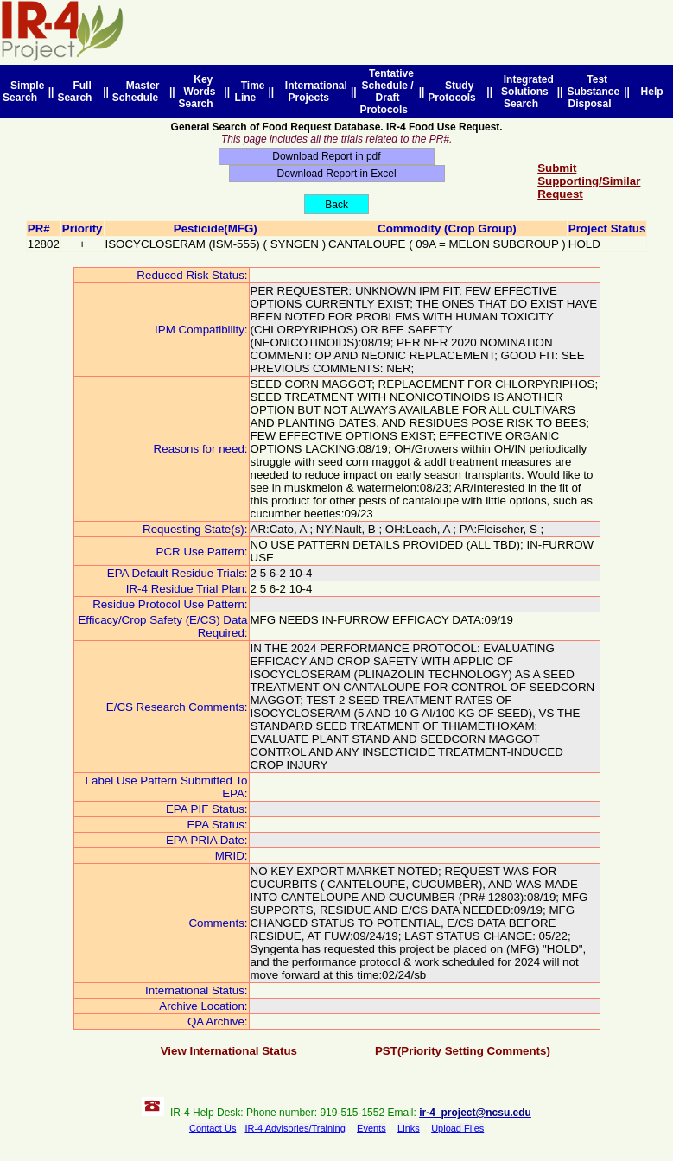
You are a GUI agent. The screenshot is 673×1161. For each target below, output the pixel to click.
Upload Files (457, 1128)
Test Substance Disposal (593, 91)
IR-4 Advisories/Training (294, 1128)
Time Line (250, 91)
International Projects (313, 91)
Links (408, 1128)
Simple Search (23, 91)
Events (371, 1128)
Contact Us (212, 1128)
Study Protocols (454, 91)
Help (652, 92)
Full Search (77, 91)
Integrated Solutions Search (526, 91)
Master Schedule (138, 91)
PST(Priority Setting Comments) (462, 1050)
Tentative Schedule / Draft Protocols (387, 91)
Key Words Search (199, 91)
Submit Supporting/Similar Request (588, 181)
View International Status (229, 1050)
